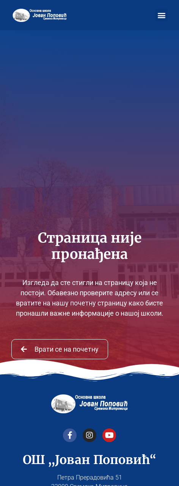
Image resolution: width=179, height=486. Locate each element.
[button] (161, 15)
